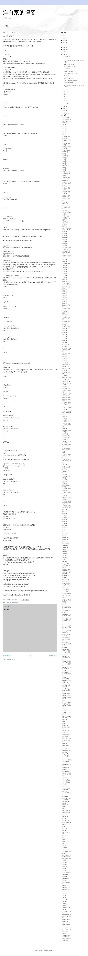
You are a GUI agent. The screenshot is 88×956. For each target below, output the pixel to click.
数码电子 (64, 344)
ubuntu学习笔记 (66, 889)
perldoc (64, 816)
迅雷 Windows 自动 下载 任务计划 (66, 425)
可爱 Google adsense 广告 (66, 284)
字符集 (64, 523)
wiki (63, 909)
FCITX (64, 591)
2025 (64, 38)
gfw (63, 604)
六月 (65, 91)
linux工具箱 (65, 750)
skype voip (65, 849)
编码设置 (64, 166)
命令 (63, 316)
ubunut (64, 893)
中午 (63, 513)
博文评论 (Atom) (11, 659)
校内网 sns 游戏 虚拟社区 (66, 394)
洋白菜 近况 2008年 (65, 438)
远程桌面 (64, 480)
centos (64, 545)
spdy (63, 862)
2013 (64, 52)
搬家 (63, 154)
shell (63, 847)
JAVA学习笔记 (66, 727)
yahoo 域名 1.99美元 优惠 (66, 930)
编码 (63, 164)
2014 (64, 49)
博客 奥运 (65, 175)
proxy (63, 828)
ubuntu (64, 885)
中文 (63, 509)
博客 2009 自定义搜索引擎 (66, 172)
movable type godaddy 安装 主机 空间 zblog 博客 (66, 774)
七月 (65, 89)
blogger (64, 537)
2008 (64, 113)
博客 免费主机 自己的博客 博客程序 (66, 184)
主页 (7, 26)
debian (64, 557)
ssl (63, 868)
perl (13, 602)
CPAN (64, 551)
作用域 (64, 525)
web (63, 905)
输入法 (64, 342)
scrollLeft (64, 841)
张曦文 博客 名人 (66, 492)
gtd (63, 700)
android (64, 527)
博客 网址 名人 (66, 199)
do (10, 602)
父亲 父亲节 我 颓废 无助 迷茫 (66, 251)
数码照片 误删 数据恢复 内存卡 (66, 349)
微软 (63, 370)
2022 (64, 42)
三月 (65, 98)
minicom (64, 767)
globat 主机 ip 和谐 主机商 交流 (66, 619)
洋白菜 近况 (65, 436)
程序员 (64, 222)
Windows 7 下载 (66, 911)
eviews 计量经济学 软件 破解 (66, 584)
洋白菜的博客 (19, 12)
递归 (63, 226)
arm (63, 531)
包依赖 (64, 156)
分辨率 (64, 243)
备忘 (63, 160)
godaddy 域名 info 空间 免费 (66, 638)
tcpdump (64, 874)
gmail (63, 624)
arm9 (63, 535)
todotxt (64, 876)
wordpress (65, 919)
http (63, 711)
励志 (63, 293)
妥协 (63, 358)
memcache (65, 758)
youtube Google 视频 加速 (66, 936)
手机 (63, 340)
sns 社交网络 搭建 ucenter (66, 856)
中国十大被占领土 (68, 78)
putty (63, 830)
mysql (64, 778)
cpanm (64, 553)
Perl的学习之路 (66, 812)
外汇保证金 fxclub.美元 (65, 363)
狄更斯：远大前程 (68, 71)
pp (63, 824)
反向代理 (64, 241)
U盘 (63, 880)
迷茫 (63, 303)
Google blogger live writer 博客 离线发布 (66, 685)
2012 (64, 54)
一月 (65, 103)
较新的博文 (7, 656)
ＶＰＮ (64, 899)
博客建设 (64, 218)
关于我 (64, 259)
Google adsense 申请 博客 (66, 668)
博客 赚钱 (65, 210)
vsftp (63, 903)
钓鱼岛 (64, 237)
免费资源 (64, 312)
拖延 (63, 356)
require (16, 602)
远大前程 (64, 482)
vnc (63, 895)
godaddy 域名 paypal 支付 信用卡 (66, 644)
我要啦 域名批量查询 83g (66, 378)
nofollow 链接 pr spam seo (66, 788)
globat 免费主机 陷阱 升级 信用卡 (66, 615)
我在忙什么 (65, 381)
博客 (63, 170)
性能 (63, 416)
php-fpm (64, 820)
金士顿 (64, 275)
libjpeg (64, 736)
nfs (63, 784)
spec (63, 864)
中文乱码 (64, 511)
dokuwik (64, 575)
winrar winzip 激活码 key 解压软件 (66, 916)
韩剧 (63, 261)
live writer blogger (64, 753)
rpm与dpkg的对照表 (69, 64)
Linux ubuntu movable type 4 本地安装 (66, 747)
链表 (63, 295)
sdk (63, 843)
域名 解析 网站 (66, 471)
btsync (64, 539)
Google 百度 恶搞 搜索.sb (66, 650)
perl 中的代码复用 (68, 82)
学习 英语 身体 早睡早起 (66, 420)
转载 (63, 519)
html (63, 709)
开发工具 (64, 281)
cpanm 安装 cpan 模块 (70, 66)
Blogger (46, 950)
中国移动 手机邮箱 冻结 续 (66, 506)
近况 (63, 277)
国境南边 (66, 75)
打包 (63, 224)
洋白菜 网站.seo (66, 444)
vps (63, 901)
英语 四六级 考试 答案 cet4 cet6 (66, 455)
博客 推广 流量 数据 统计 (66, 196)
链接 (63, 297)
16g (63, 124)
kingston (64, 734)
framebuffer (65, 595)
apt (63, 529)
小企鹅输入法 (66, 388)
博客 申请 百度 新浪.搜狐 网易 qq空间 (66, 188)
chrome (64, 547)
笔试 (63, 162)
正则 (63, 495)
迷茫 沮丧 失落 (66, 305)
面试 (63, 314)
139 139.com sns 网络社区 (65, 118)
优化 (63, 464)
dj (62, 559)
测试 (63, 220)
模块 (8, 602)
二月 (65, 101)
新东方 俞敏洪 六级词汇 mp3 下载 (66, 412)
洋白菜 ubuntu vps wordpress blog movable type (66, 450)
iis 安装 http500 (66, 713)
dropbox (64, 581)
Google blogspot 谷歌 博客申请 (66, 689)
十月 (65, 58)
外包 (63, 360)
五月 (65, 94)
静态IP (64, 279)
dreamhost (65, 579)
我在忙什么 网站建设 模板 (66, 383)
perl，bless (65, 810)
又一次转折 (67, 69)
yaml (63, 933)
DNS (63, 561)
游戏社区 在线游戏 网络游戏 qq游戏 (66, 468)
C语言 (64, 541)
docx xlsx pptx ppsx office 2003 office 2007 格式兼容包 (66, 571)
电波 (63, 231)
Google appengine (65, 677)
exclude (64, 587)
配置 (63, 332)
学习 (63, 418)
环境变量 (64, 267)
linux (63, 743)
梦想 (63, 301)
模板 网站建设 (66, 318)
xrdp (63, 927)
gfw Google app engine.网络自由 (66, 606)
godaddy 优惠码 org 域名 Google (66, 626)
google (64, 647)
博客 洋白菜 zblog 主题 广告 (66, 203)
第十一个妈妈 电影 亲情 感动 (66, 228)
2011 (64, 106)
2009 (64, 110)
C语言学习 (65, 543)
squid (63, 866)
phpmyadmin (65, 822)
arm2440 (64, 533)
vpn (63, 897)
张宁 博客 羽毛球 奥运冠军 (66, 489)
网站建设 (64, 366)
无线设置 (64, 386)
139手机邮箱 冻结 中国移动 (66, 121)
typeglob (64, 878)
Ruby (63, 839)
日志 (63, 338)
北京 (63, 158)
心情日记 (64, 397)
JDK (63, 732)
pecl (63, 806)
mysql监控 (65, 780)
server (64, 845)
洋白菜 (64, 434)
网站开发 (64, 368)
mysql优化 (65, 782)
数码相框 (64, 346)
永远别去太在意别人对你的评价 (66, 460)
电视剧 (64, 233)
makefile (64, 756)
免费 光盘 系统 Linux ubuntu (66, 309)
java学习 (64, 725)
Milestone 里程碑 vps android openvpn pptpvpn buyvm (66, 762)
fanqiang (64, 589)
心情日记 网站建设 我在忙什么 (66, 403)
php (63, 818)
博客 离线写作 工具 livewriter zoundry (66, 179)
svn (63, 870)
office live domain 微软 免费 (66, 793)
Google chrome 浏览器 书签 (66, 694)
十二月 (66, 56)
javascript (64, 730)
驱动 (63, 334)
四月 (65, 96)
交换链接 (64, 273)
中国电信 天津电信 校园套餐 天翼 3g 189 (66, 502)
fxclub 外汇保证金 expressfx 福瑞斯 (66, 600)
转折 (63, 521)
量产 (63, 299)
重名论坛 (64, 515)
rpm (63, 837)
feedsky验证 (65, 593)
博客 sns (64, 216)
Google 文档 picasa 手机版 (66, 657)
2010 (64, 108)
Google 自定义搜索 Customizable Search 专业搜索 (66, 662)
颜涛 (63, 428)
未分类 (64, 375)
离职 (63, 289)
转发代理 (64, 517)
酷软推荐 (64, 287)
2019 (64, 47)
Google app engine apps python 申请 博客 (66, 672)
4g (63, 132)
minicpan (64, 769)
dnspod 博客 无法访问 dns (66, 564)
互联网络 (64, 263)
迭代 (63, 239)
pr (63, 826)
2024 (64, 40)
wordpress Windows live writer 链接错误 (66, 923)
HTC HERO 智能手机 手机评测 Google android (66, 704)
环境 (63, 265)
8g (63, 134)
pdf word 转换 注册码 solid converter (66, 800)
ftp (63, 597)
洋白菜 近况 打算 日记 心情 (66, 442)
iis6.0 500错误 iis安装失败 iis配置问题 (66, 718)
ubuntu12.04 (65, 887)
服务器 (64, 245)
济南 (63, 269)
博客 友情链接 (66, 207)
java (63, 723)
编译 (63, 168)
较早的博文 (53, 656)
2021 (64, 45)
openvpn (64, 796)
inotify (64, 721)
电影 (63, 235)
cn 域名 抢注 (65, 549)
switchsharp (65, 872)
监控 (63, 271)
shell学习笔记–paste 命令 (70, 80)
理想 (63, 291)
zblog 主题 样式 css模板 (66, 939)
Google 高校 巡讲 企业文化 (66, 653)
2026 (64, 35)
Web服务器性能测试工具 (70, 73)
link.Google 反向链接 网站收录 (66, 739)
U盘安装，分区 (66, 882)
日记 (63, 336)
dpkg (63, 577)
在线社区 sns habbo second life (66, 485)
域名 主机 (65, 474)
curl (63, 555)
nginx (63, 786)
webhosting (65, 907)
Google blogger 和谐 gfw (66, 681)
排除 (63, 330)
